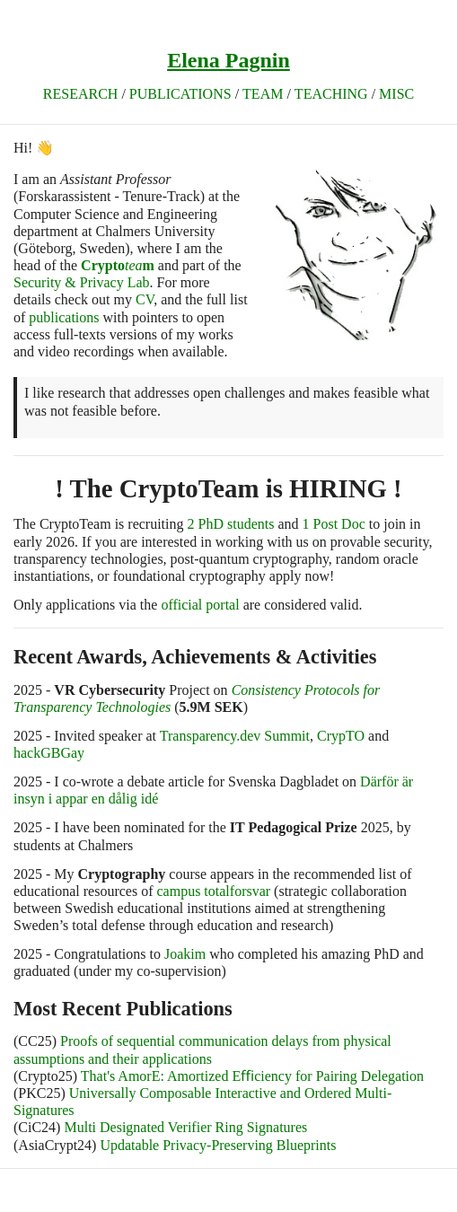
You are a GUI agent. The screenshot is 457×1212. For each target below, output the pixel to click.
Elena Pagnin (228, 60)
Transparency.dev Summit (235, 735)
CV (145, 299)
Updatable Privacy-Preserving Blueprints (218, 1145)
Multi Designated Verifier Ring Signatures (185, 1127)
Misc (396, 93)
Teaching (331, 93)
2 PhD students (231, 523)
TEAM (262, 93)
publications (64, 317)
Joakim (185, 954)
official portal (200, 604)
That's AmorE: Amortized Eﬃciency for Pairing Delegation (252, 1076)
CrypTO (341, 735)
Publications (180, 93)
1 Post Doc (334, 523)
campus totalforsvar (213, 891)
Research (81, 93)
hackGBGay (48, 752)
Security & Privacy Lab (81, 282)
